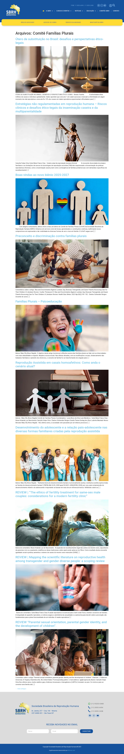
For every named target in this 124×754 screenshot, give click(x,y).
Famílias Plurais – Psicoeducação (39, 301)
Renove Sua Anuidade (73, 22)
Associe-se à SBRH (49, 22)
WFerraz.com (71, 750)
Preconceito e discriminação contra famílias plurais (51, 236)
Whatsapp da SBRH (96, 22)
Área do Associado (27, 22)
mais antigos (21, 689)
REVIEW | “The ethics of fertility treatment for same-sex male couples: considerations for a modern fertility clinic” (58, 494)
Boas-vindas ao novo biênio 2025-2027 (43, 175)
